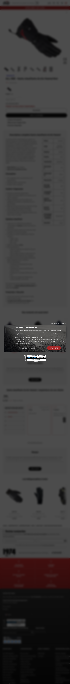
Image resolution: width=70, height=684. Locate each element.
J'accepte (54, 348)
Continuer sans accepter (58, 323)
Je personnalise (28, 348)
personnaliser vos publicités (49, 341)
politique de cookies (51, 339)
